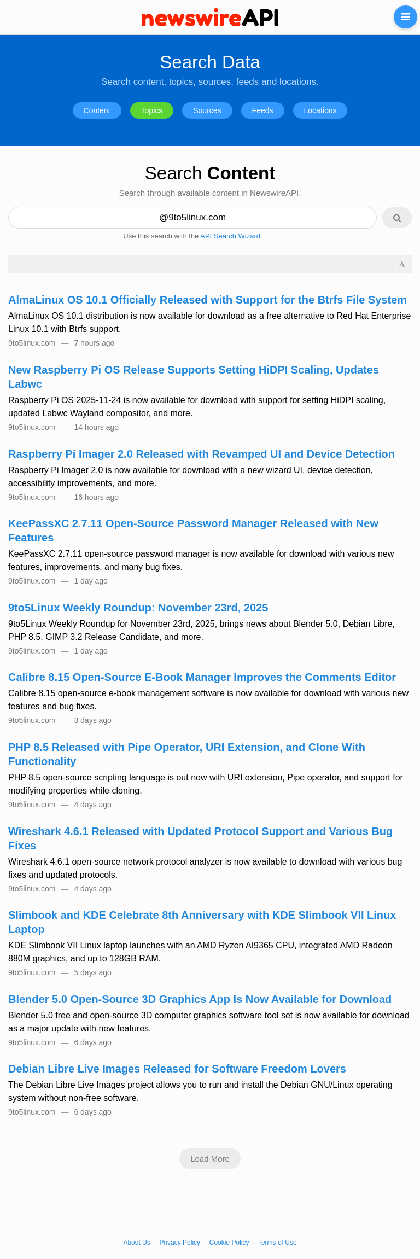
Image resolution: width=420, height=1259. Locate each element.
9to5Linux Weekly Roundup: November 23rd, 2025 (138, 608)
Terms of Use (277, 1242)
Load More (210, 1158)
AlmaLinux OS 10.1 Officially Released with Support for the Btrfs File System (207, 300)
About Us (136, 1242)
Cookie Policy (229, 1242)
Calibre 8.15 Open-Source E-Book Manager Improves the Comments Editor (202, 677)
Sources (207, 110)
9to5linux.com (31, 343)
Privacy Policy (179, 1242)
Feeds (262, 110)
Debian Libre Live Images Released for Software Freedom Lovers (177, 1069)
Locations (320, 110)
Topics (152, 110)
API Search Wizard (230, 236)
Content (97, 110)
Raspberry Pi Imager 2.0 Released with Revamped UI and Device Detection (201, 454)
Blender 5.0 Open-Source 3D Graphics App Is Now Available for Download (200, 999)
